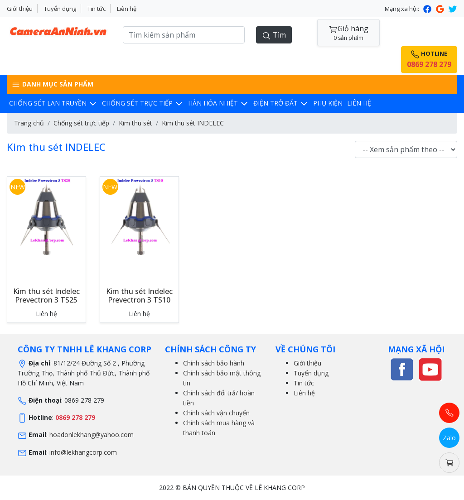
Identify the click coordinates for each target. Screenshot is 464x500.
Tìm (274, 35)
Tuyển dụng (60, 9)
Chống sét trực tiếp (143, 103)
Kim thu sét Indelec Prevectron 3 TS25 (46, 295)
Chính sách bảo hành (213, 363)
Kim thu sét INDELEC (193, 123)
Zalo (449, 437)
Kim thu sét (135, 123)
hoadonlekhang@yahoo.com (91, 434)
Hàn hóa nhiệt (218, 103)
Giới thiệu (20, 9)
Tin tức (96, 9)
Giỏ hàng (348, 33)
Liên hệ (126, 9)
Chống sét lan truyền (53, 103)
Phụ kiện (328, 103)
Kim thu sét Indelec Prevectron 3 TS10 (139, 295)
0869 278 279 (75, 417)
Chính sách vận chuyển (216, 413)
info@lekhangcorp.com (83, 452)
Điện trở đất (281, 103)
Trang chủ (29, 123)
